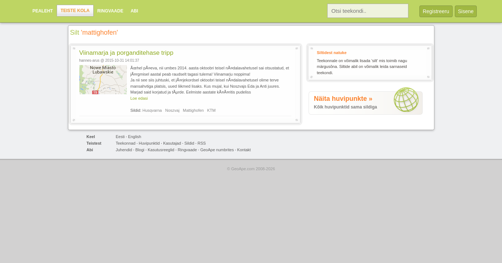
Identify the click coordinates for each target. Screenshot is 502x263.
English (134, 136)
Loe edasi (139, 98)
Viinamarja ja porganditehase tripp (126, 52)
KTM (211, 110)
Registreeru (436, 11)
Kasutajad (172, 143)
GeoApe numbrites (217, 150)
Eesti (120, 136)
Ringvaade (110, 11)
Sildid (189, 143)
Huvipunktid (149, 143)
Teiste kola (75, 10)
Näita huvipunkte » (343, 98)
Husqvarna (152, 110)
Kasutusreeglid (161, 150)
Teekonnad (126, 143)
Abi (134, 11)
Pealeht (43, 11)
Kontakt (244, 150)
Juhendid (124, 150)
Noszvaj (172, 110)
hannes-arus (89, 60)
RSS (201, 143)
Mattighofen (193, 110)
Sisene (466, 11)
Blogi (139, 150)
